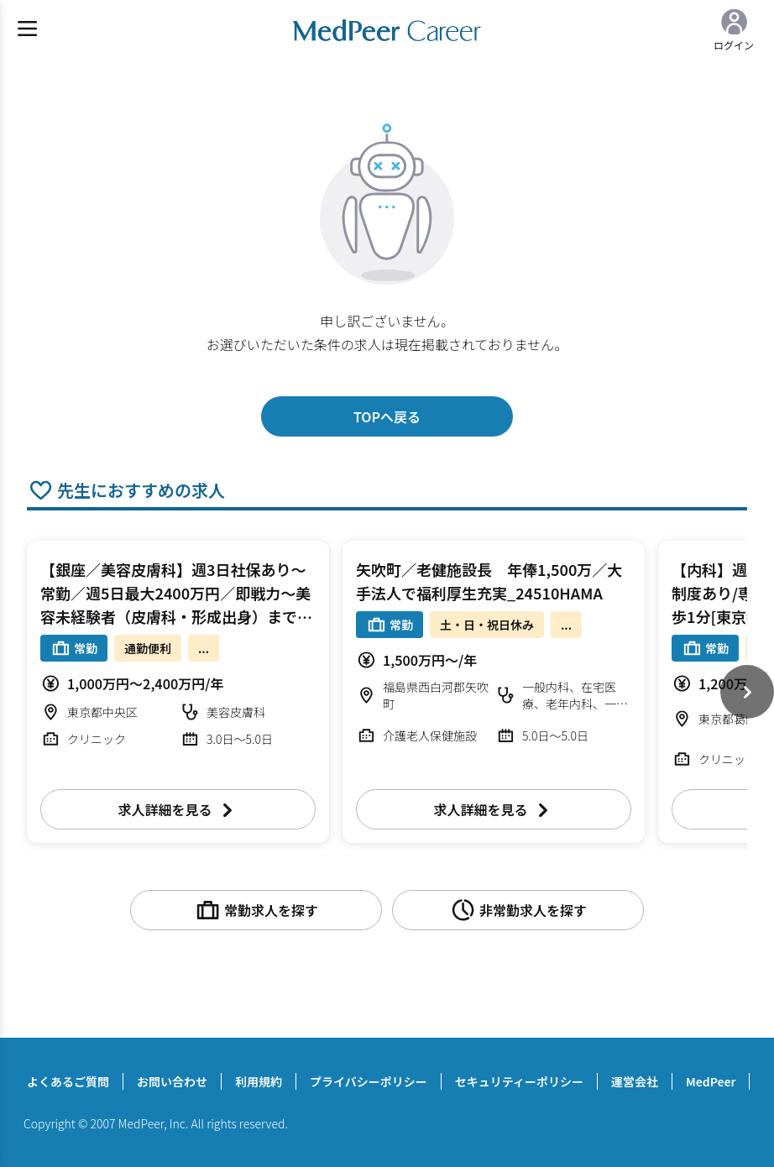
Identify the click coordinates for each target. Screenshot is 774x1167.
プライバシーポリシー (368, 1081)
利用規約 (258, 1081)
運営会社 (634, 1081)
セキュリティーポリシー (519, 1081)
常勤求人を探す (256, 910)
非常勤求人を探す (518, 910)
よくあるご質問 (68, 1081)
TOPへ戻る (387, 416)
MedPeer (710, 1081)
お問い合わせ (172, 1081)
